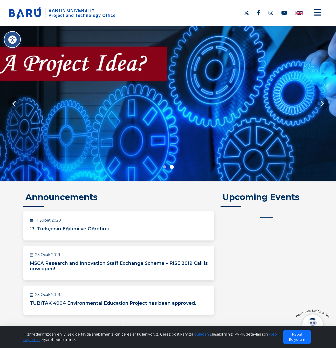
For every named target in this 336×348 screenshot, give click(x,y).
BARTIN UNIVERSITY (72, 10)
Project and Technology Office (82, 15)
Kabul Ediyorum (297, 337)
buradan (201, 334)
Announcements (61, 197)
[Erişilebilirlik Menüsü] (12, 39)
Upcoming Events (261, 197)
